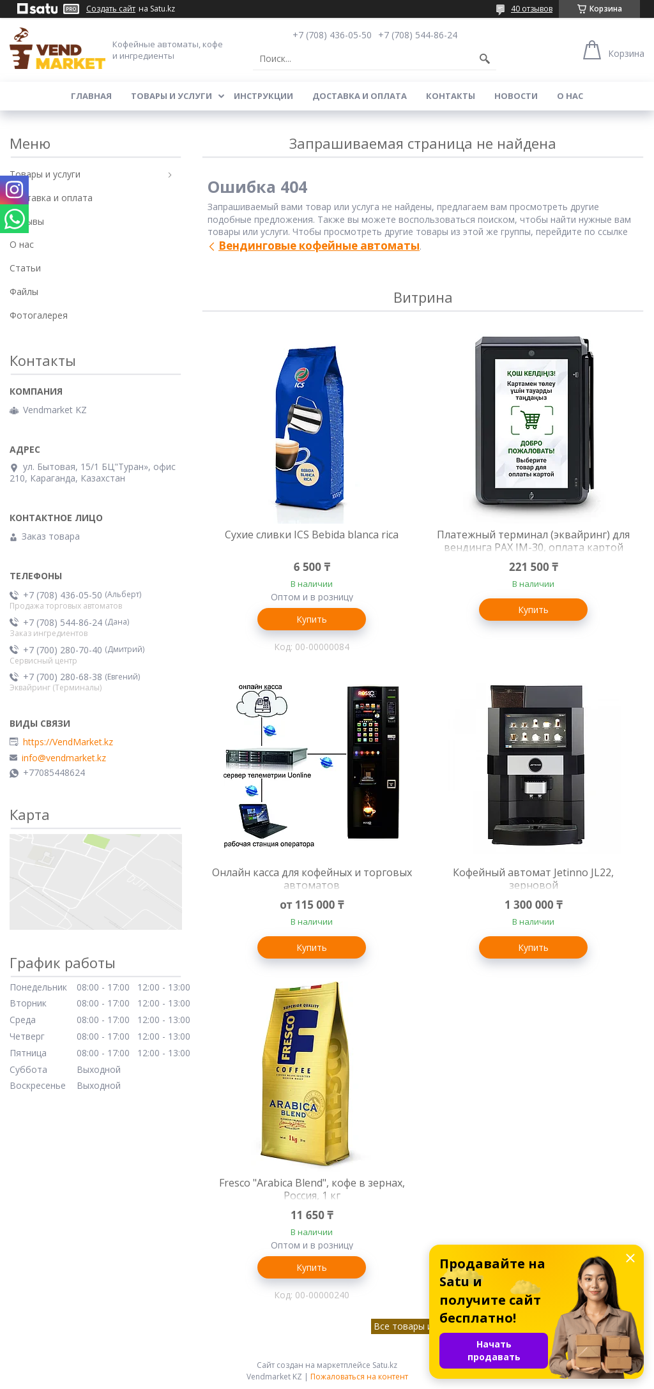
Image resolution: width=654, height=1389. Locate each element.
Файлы (24, 291)
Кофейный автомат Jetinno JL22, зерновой (533, 879)
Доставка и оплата (359, 96)
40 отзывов (531, 8)
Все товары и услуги (418, 1326)
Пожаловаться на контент (359, 1376)
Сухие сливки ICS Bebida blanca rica (312, 534)
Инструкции (263, 96)
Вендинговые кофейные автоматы (319, 245)
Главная (91, 96)
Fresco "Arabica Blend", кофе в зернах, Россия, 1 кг (312, 1189)
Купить (311, 619)
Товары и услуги (171, 96)
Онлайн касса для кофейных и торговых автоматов (312, 879)
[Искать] (485, 59)
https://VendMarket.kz (68, 742)
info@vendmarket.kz (64, 758)
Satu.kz (384, 1365)
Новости (516, 96)
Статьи (25, 268)
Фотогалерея (39, 315)
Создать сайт (110, 8)
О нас (570, 96)
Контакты (450, 96)
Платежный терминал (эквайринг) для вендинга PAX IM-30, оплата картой (533, 541)
